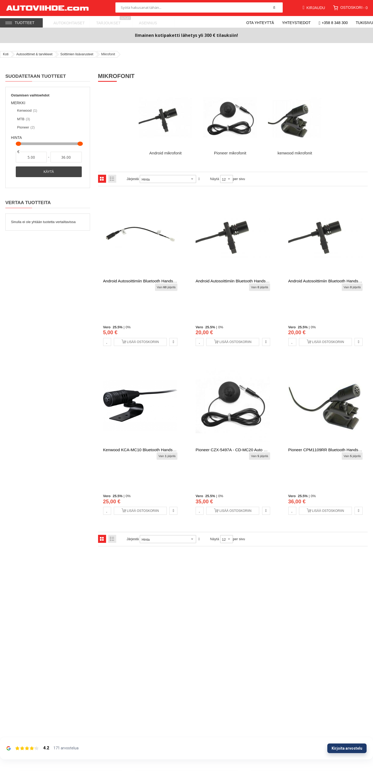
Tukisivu (364, 23)
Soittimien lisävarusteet (76, 54)
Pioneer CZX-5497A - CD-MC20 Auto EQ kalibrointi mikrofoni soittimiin (259, 449)
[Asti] (65, 157)
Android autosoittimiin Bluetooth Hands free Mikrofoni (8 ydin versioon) (260, 281)
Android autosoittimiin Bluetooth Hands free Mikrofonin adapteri (160, 281)
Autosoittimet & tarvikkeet (34, 54)
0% (128, 327)
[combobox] (199, 7)
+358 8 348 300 (335, 23)
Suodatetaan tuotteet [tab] (35, 76)
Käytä (49, 172)
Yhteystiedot (296, 23)
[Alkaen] (31, 157)
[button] (107, 342)
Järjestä (133, 179)
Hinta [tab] (16, 138)
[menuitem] (68, 22)
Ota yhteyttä (260, 23)
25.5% (118, 327)
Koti (6, 54)
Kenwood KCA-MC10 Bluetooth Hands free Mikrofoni (151, 449)
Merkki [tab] (18, 103)
